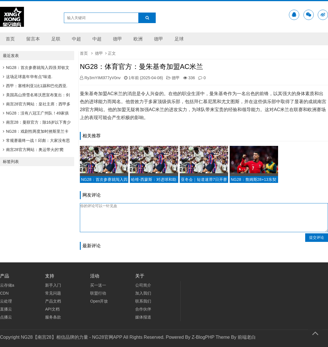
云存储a (7, 285)
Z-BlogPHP (203, 337)
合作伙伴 (143, 309)
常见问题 (53, 293)
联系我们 (143, 301)
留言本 (33, 38)
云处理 (6, 301)
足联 (55, 38)
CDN (4, 293)
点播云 (6, 317)
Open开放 (99, 301)
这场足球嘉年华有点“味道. (27, 76)
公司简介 (143, 285)
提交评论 (316, 237)
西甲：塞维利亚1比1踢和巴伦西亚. (35, 85)
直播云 (6, 309)
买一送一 (98, 285)
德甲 (117, 38)
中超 (76, 38)
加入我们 (143, 293)
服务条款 (53, 317)
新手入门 (53, 285)
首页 (10, 38)
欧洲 (138, 38)
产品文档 (53, 301)
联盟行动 (98, 293)
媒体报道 (143, 317)
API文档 (52, 309)
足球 (179, 38)
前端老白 (247, 337)
